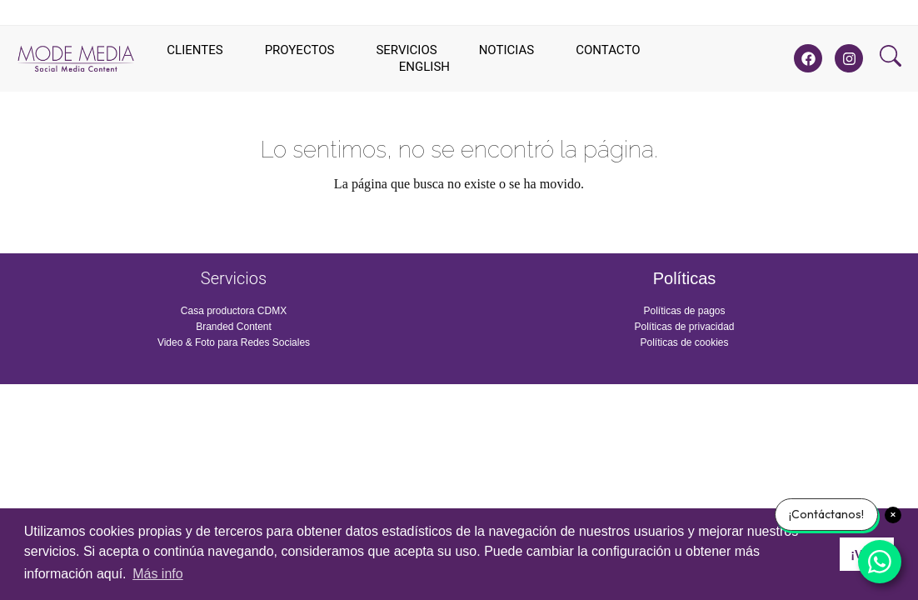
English (424, 66)
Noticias (507, 50)
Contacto (608, 50)
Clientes (194, 50)
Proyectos (300, 50)
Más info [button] (157, 574)
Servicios (406, 50)
